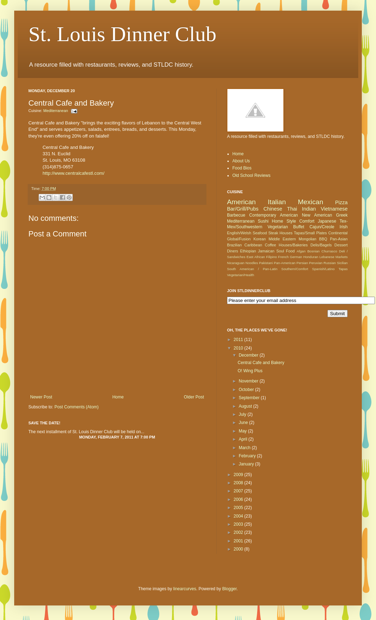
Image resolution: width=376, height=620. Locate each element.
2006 (239, 499)
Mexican (310, 202)
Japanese (327, 221)
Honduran (310, 257)
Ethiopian (248, 251)
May (243, 431)
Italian (277, 202)
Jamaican (266, 251)
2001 (239, 540)
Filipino (271, 257)
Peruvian (315, 263)
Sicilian (342, 263)
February (248, 455)
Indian (309, 209)
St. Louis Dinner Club (122, 34)
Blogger (229, 588)
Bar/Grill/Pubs (243, 209)
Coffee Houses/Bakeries (286, 245)
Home (118, 397)
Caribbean (253, 245)
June (244, 422)
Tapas (343, 269)
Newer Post (41, 397)
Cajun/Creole (321, 226)
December (249, 355)
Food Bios (241, 168)
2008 (239, 482)
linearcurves (184, 588)
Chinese (273, 209)
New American (317, 215)
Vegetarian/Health (240, 275)
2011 (239, 339)
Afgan (301, 251)
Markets (342, 257)
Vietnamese (334, 209)
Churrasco (329, 251)
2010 (239, 348)
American (241, 202)
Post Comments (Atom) (76, 406)
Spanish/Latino (323, 269)
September (250, 397)
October (247, 389)
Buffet (298, 226)
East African (256, 257)
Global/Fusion (239, 239)
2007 (239, 490)
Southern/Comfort (294, 269)
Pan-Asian (339, 239)
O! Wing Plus (250, 370)
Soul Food (285, 251)
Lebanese (326, 257)
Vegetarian (277, 226)
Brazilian (234, 245)
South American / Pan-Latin (252, 269)
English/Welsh (239, 233)
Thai (292, 209)
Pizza (341, 202)
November (249, 381)
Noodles (251, 263)
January (247, 464)
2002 (239, 532)
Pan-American (284, 263)
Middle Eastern (282, 239)
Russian (330, 263)
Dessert (341, 245)
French (283, 257)
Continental (338, 233)
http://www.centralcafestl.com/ (73, 173)
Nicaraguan (235, 263)
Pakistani (266, 263)
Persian (302, 263)
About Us (241, 160)
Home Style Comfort (293, 221)
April (243, 439)
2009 (239, 474)
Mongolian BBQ (313, 239)
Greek (342, 215)
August (246, 406)
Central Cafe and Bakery (261, 362)
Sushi (263, 221)
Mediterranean (55, 110)
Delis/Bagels (321, 245)
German (296, 257)
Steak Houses (280, 233)
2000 (239, 549)
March (245, 447)
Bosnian (313, 251)
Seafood (260, 233)
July (243, 414)
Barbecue (236, 215)
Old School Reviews (251, 175)
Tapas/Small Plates (310, 233)
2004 (239, 516)
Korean (259, 239)
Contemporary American (273, 215)
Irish (343, 226)
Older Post (194, 397)
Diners (232, 251)
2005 (239, 507)
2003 (239, 524)
